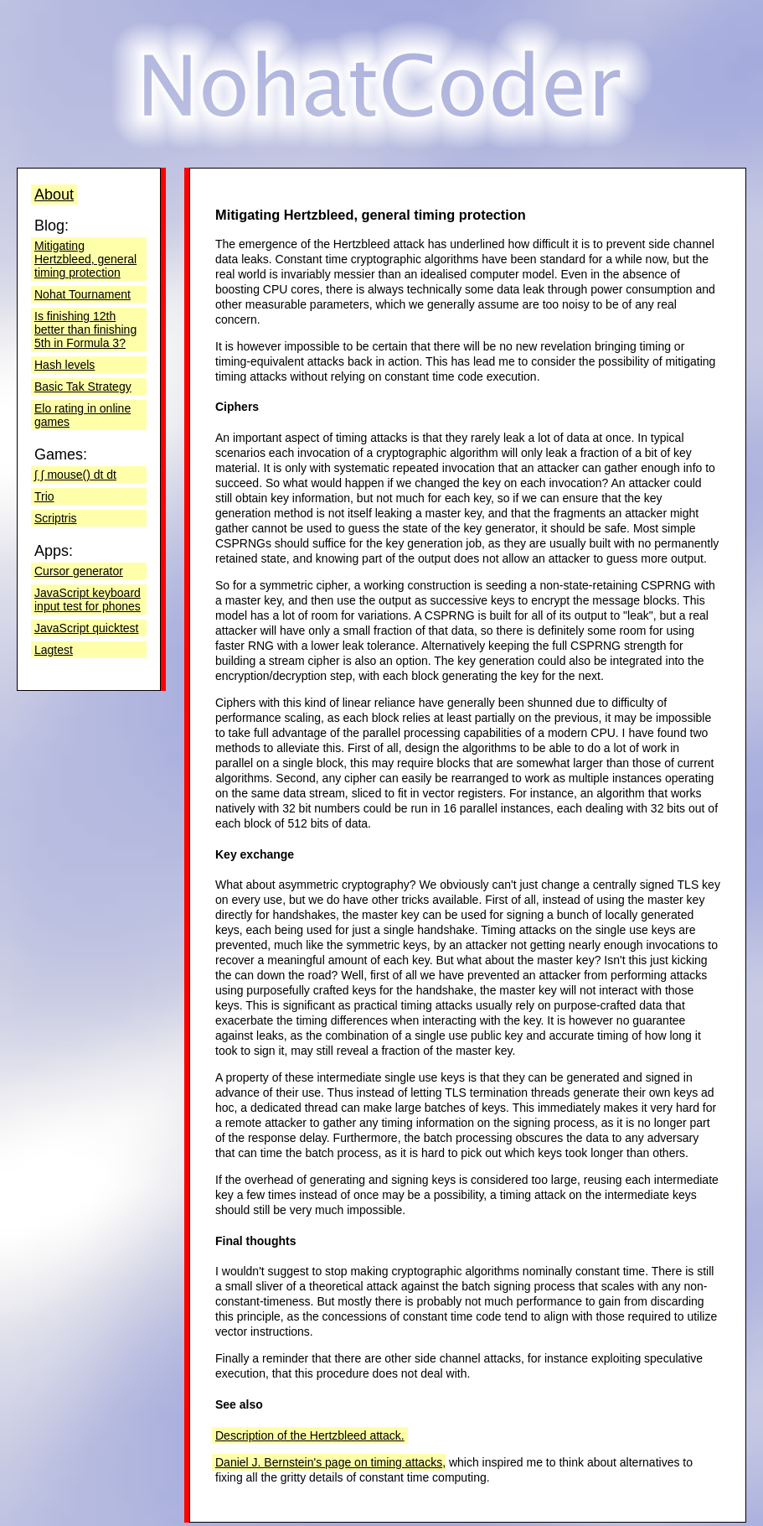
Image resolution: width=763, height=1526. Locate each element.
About (54, 194)
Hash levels (64, 364)
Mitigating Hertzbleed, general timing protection (85, 259)
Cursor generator (78, 571)
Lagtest (53, 650)
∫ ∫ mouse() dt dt (75, 474)
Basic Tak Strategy (82, 386)
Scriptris (55, 518)
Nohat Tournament (82, 294)
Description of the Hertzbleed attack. (310, 1435)
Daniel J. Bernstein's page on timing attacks (328, 1462)
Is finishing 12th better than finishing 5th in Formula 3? (85, 329)
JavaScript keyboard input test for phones (87, 599)
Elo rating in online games (82, 415)
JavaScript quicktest (86, 628)
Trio (44, 496)
